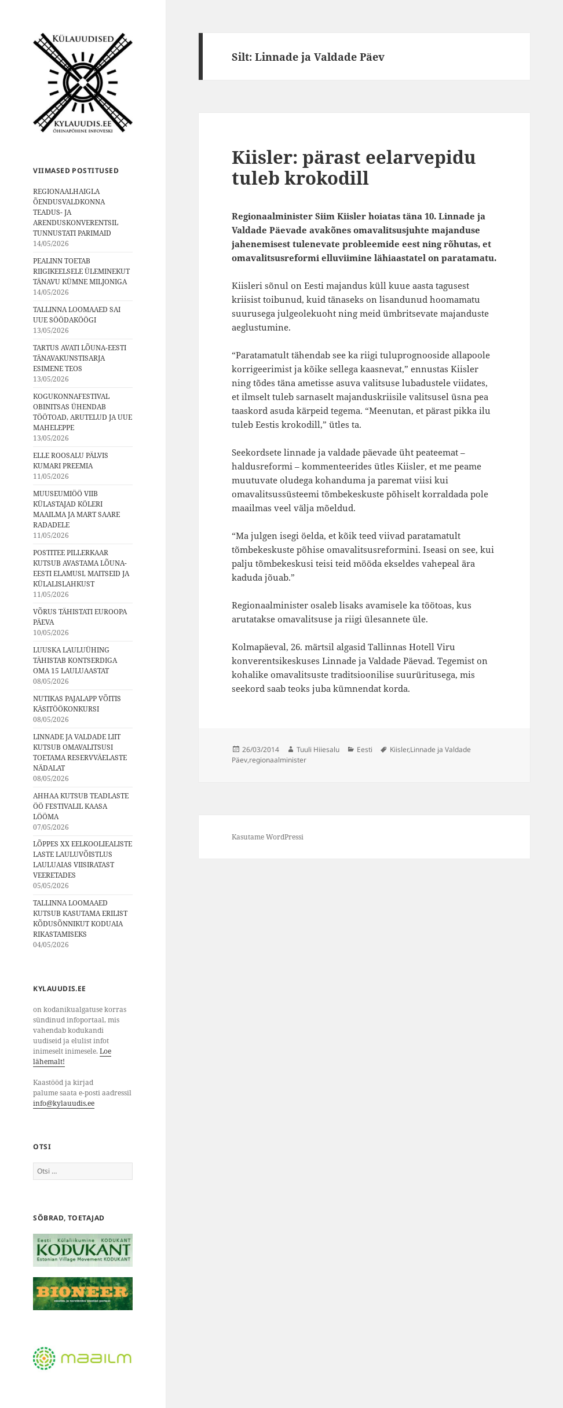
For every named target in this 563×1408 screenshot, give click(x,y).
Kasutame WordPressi (268, 837)
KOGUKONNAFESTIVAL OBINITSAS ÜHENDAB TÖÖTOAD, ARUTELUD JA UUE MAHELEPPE (82, 411)
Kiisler (399, 749)
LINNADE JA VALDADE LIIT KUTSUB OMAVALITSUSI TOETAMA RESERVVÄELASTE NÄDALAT (80, 752)
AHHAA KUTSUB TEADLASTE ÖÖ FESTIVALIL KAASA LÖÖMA (81, 806)
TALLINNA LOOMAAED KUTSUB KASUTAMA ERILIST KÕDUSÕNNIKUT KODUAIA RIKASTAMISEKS (80, 918)
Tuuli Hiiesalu (318, 749)
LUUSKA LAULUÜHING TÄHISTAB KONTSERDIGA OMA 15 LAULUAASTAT (75, 660)
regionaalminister (277, 760)
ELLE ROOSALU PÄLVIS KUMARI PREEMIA (70, 460)
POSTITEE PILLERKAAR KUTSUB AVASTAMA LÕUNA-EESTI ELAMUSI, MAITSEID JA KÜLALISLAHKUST (81, 568)
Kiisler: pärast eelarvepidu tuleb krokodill (354, 167)
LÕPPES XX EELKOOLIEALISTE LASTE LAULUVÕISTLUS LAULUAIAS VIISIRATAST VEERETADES (82, 859)
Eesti (364, 749)
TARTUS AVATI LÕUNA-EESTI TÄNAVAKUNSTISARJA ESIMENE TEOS (79, 358)
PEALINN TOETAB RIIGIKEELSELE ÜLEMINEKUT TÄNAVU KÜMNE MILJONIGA (81, 271)
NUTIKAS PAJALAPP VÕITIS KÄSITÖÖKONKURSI (77, 704)
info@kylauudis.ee (63, 1103)
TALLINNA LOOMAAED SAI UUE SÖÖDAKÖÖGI (76, 315)
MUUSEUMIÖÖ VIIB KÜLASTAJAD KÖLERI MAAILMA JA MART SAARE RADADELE (76, 509)
